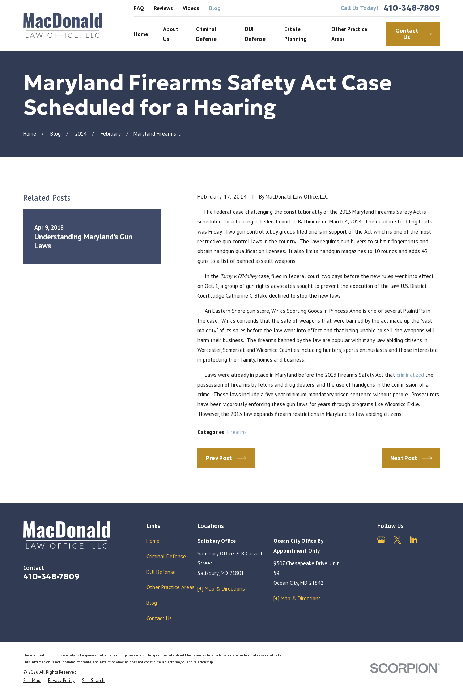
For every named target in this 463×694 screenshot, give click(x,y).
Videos (191, 8)
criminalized (410, 374)
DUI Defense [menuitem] (255, 34)
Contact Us (159, 618)
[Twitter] (397, 540)
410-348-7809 (411, 8)
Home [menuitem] (141, 34)
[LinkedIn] (413, 540)
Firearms (237, 432)
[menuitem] (32, 680)
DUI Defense (161, 572)
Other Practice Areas (170, 587)
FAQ (139, 8)
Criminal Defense (166, 556)
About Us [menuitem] (170, 34)
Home (153, 540)
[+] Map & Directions (221, 588)
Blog (215, 8)
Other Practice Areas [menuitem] (349, 34)
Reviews (163, 8)
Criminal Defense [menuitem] (206, 34)
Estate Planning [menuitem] (295, 34)
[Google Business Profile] (381, 540)
